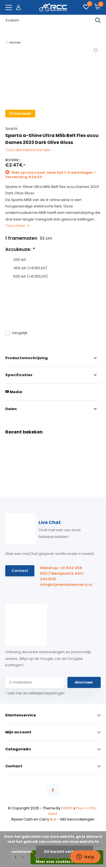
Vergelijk (16, 332)
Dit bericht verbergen (64, 851)
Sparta (11, 128)
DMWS (67, 808)
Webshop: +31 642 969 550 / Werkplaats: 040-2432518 (62, 573)
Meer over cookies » (54, 861)
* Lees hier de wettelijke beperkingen (35, 693)
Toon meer (17, 225)
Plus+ (81, 808)
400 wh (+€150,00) (30, 268)
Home (15, 42)
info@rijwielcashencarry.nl (64, 584)
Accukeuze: (19, 249)
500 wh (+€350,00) (30, 276)
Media (13, 392)
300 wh (19, 259)
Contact (20, 570)
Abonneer (84, 682)
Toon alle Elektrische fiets (28, 150)
